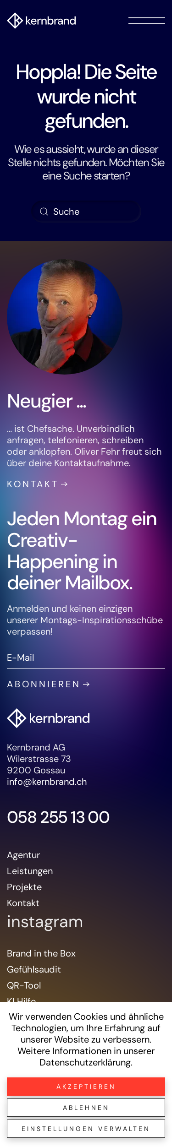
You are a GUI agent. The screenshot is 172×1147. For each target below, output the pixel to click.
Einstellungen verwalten (86, 1129)
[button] (146, 20)
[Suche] (86, 212)
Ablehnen (86, 1108)
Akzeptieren (86, 1086)
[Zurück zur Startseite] (41, 20)
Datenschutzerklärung (85, 1062)
